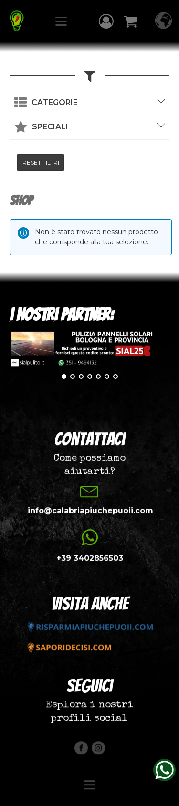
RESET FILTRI (40, 162)
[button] (106, 21)
